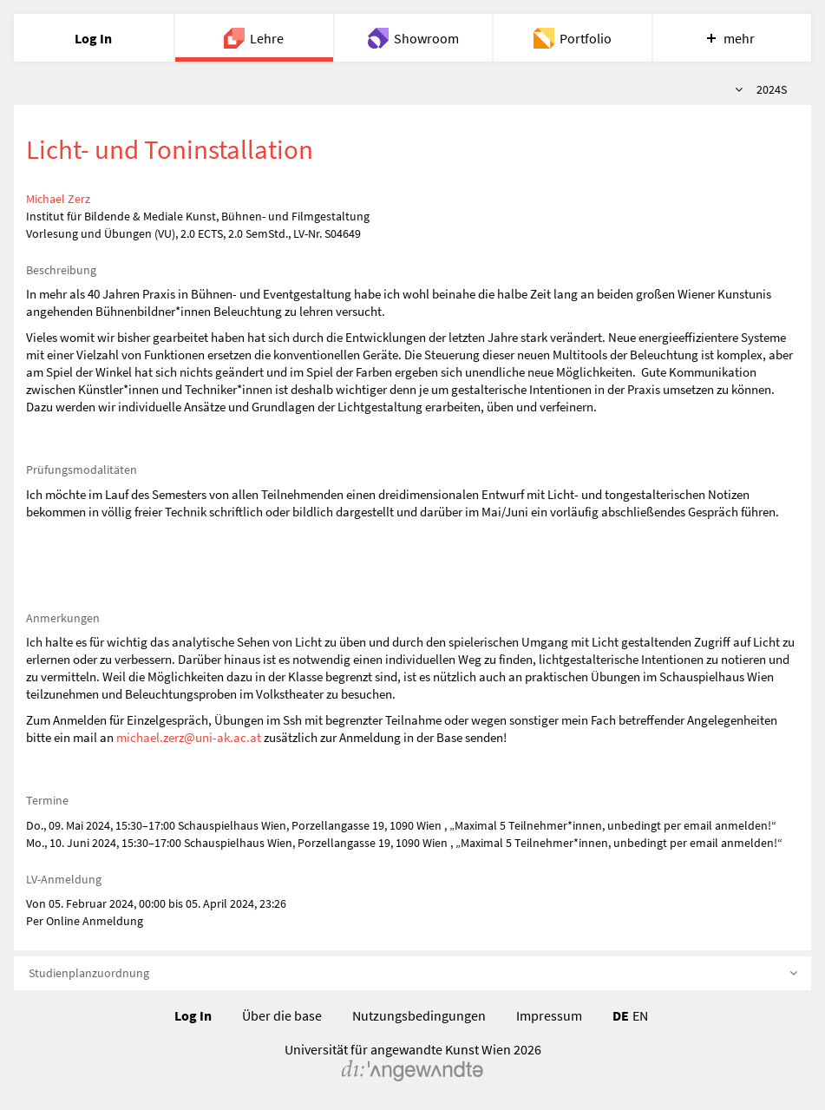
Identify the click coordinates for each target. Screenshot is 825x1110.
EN (640, 1015)
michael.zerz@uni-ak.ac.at (188, 737)
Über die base (282, 1015)
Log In (193, 1015)
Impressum (549, 1015)
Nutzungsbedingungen (419, 1015)
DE (620, 1015)
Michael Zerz (58, 199)
